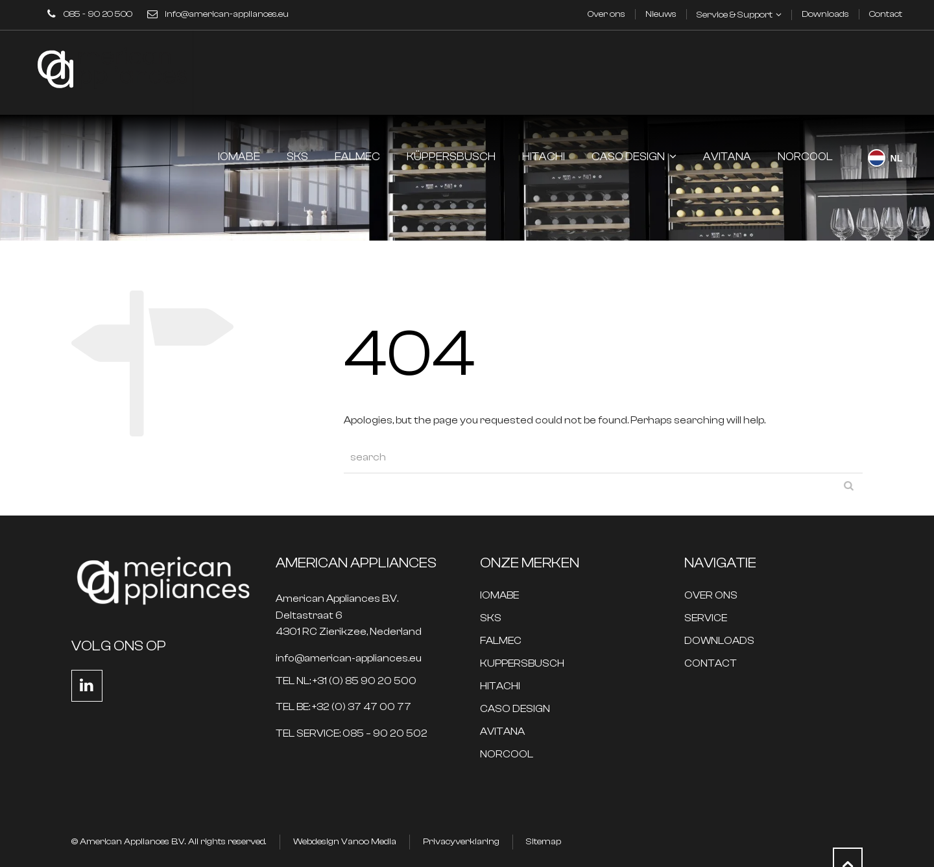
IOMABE (499, 595)
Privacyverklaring (461, 842)
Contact (885, 14)
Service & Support (734, 15)
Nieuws (661, 14)
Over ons (606, 14)
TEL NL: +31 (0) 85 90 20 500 (346, 681)
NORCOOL (506, 754)
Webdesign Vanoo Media (344, 842)
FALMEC (500, 641)
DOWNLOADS (719, 641)
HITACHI (500, 686)
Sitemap (543, 842)
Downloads (825, 14)
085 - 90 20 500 (98, 14)
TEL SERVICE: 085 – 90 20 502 (351, 734)
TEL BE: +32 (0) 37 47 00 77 (343, 707)
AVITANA (502, 732)
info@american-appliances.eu (227, 14)
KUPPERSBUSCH (522, 664)
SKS (490, 618)
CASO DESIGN (515, 709)
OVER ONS (710, 595)
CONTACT (710, 664)
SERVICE (705, 618)
